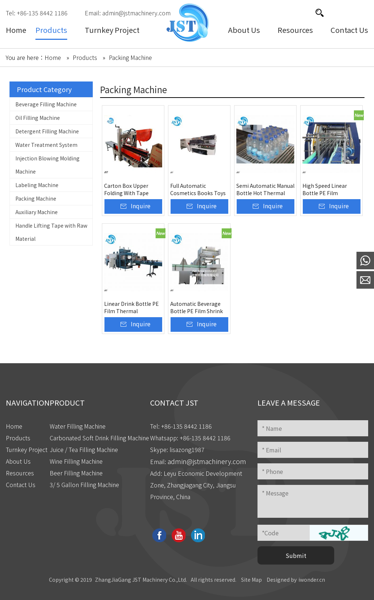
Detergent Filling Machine (47, 131)
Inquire (140, 205)
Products (18, 437)
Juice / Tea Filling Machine (84, 449)
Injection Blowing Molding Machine (47, 165)
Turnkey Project (26, 449)
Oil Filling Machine (37, 117)
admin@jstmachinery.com (136, 12)
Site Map (251, 579)
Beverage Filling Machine (46, 104)
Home (14, 426)
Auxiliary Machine (36, 212)
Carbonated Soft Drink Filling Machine (99, 437)
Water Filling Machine (78, 426)
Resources (20, 472)
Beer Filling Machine (76, 472)
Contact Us (20, 484)
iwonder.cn (311, 579)
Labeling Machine (36, 185)
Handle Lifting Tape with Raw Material (51, 232)
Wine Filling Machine (76, 461)
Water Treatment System (46, 144)
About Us (18, 461)
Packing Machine (35, 198)
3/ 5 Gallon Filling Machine (84, 484)
